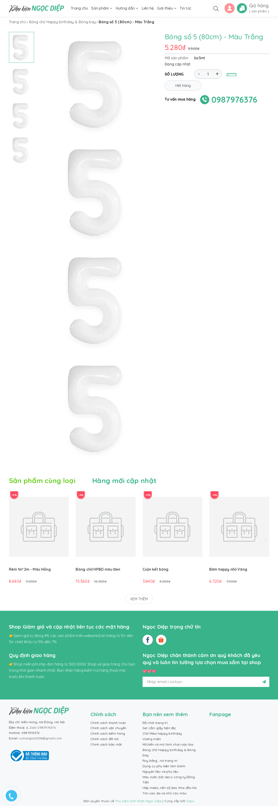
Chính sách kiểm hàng (107, 733)
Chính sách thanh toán (108, 723)
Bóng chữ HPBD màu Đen (98, 569)
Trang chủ (79, 8)
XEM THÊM (139, 599)
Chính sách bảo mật (106, 744)
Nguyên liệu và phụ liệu (161, 772)
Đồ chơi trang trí (155, 723)
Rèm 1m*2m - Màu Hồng (30, 569)
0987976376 (234, 101)
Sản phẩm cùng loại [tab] (42, 480)
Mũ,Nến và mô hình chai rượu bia (168, 744)
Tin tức (185, 8)
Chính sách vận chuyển (108, 728)
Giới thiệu (166, 8)
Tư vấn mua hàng (180, 101)
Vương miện (152, 739)
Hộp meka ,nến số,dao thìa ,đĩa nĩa (170, 788)
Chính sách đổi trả (104, 739)
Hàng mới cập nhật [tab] (124, 480)
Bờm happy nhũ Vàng (228, 569)
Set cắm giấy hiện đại (159, 728)
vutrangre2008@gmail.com (40, 738)
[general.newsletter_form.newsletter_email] (206, 682)
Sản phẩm (101, 8)
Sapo (190, 801)
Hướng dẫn (127, 8)
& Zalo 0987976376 (41, 727)
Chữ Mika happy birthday (162, 733)
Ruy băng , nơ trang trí (160, 761)
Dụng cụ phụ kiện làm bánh (164, 766)
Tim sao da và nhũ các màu (165, 793)
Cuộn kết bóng (156, 569)
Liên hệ (148, 8)
